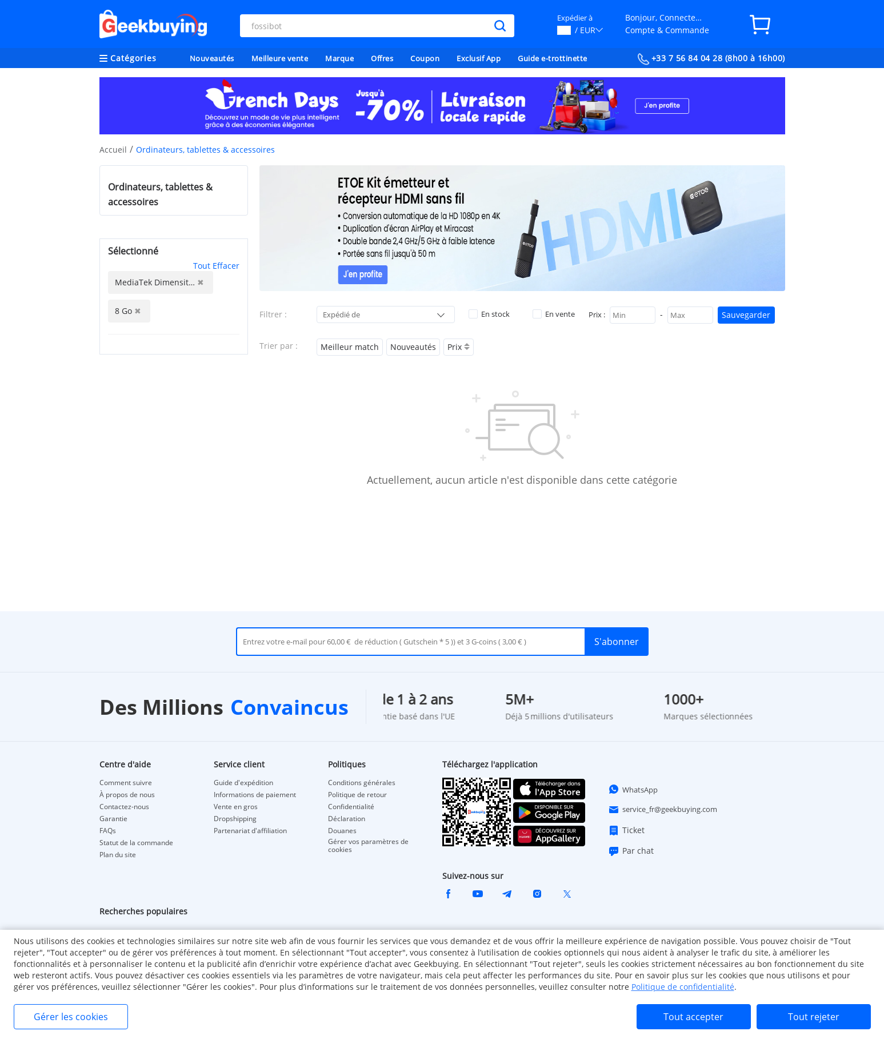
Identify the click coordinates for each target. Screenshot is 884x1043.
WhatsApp (633, 789)
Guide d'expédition (243, 783)
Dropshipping (235, 819)
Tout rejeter (813, 1016)
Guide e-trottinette (552, 58)
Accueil (113, 149)
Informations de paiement (255, 795)
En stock (489, 314)
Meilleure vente (280, 58)
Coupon (424, 58)
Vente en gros (236, 807)
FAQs (107, 831)
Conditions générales (361, 783)
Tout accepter (693, 1016)
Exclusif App (479, 58)
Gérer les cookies (71, 1016)
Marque (339, 58)
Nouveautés (212, 58)
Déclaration (346, 819)
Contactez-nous (124, 807)
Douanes (342, 831)
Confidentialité (351, 807)
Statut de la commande (136, 843)
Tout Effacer (216, 265)
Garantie (113, 819)
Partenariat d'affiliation (250, 831)
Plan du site (117, 855)
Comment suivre (125, 783)
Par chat (631, 851)
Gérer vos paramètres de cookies (368, 846)
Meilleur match (350, 346)
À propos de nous (127, 795)
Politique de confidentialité (682, 986)
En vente (554, 314)
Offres (382, 58)
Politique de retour (357, 795)
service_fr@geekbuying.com (662, 809)
